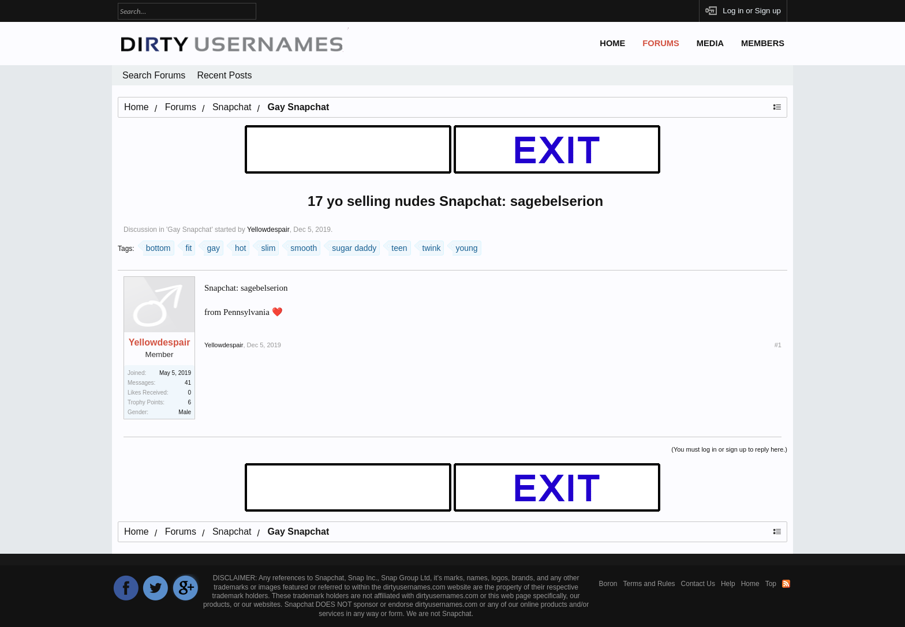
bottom (157, 247)
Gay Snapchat (189, 230)
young (464, 247)
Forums (660, 43)
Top (770, 584)
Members (762, 43)
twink (430, 247)
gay (212, 247)
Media (710, 43)
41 (188, 383)
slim (266, 247)
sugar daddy (352, 247)
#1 (778, 344)
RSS (786, 584)
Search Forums (153, 75)
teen (397, 247)
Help (728, 584)
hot (239, 247)
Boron (608, 584)
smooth (302, 247)
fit (187, 247)
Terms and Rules (649, 584)
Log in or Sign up (752, 10)
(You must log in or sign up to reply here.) (729, 449)
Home (612, 43)
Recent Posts (224, 75)
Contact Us (698, 584)
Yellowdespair (268, 230)
